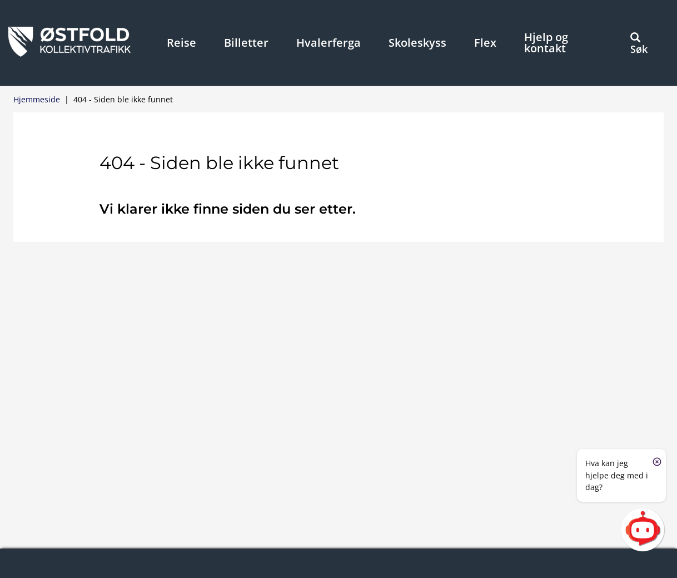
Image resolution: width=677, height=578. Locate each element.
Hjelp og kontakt (546, 42)
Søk (639, 44)
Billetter (246, 42)
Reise (181, 42)
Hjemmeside (36, 99)
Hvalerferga (328, 42)
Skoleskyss (417, 42)
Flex (485, 42)
